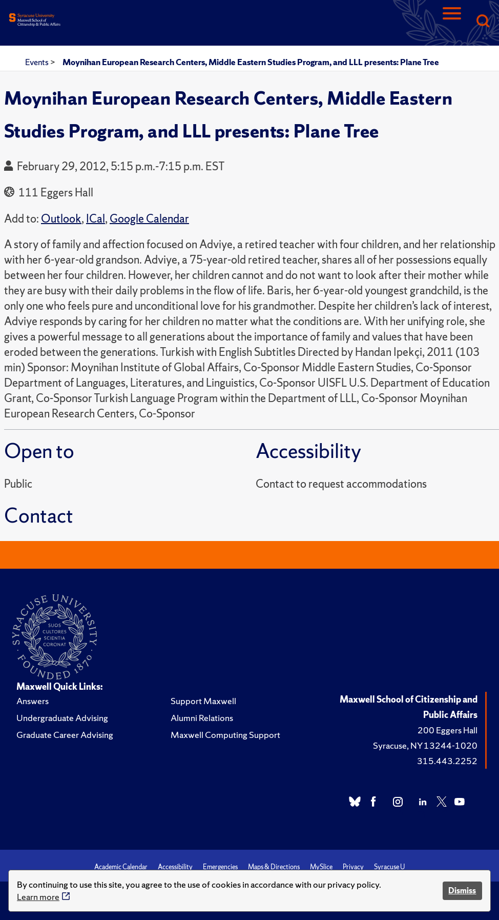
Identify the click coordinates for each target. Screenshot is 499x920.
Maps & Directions (274, 867)
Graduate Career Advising (64, 735)
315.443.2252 (447, 761)
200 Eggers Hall (447, 730)
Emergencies (220, 867)
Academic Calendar (121, 867)
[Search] (482, 21)
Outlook (61, 218)
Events (37, 62)
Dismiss (462, 890)
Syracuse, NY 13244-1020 (425, 745)
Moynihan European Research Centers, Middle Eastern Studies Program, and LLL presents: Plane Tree (251, 62)
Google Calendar (149, 218)
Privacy (353, 867)
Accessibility (175, 867)
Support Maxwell (203, 701)
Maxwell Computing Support (225, 735)
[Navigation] (452, 22)
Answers (32, 701)
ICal (95, 218)
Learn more (38, 897)
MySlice (321, 867)
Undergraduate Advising (62, 718)
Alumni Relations (202, 718)
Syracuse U (389, 867)
